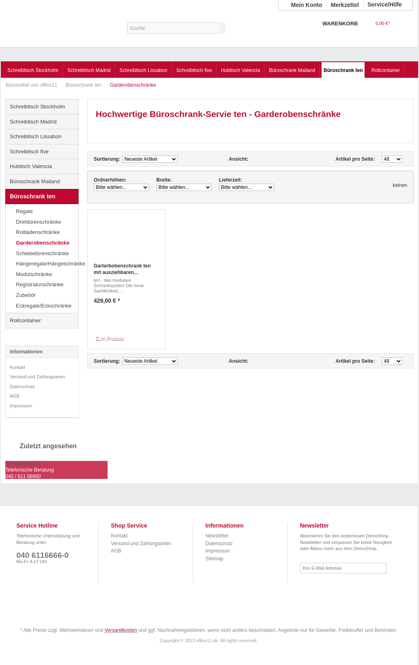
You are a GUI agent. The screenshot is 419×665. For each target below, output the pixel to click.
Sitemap (214, 559)
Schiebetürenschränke (42, 253)
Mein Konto (306, 5)
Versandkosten (120, 630)
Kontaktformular (22, 464)
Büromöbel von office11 (54, 30)
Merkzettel (344, 5)
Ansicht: (238, 159)
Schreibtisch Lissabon (35, 136)
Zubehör (26, 295)
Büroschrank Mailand (35, 181)
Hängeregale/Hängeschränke (47, 264)
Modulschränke (34, 274)
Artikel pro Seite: (355, 159)
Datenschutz (22, 386)
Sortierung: (107, 159)
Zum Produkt (110, 338)
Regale (24, 211)
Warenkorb (402, 28)
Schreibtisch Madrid (33, 122)
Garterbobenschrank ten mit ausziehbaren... (122, 269)
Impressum (21, 405)
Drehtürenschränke (38, 222)
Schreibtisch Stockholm (37, 106)
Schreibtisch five (29, 151)
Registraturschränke (39, 284)
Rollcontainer (25, 320)
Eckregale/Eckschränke (44, 306)
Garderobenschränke (43, 243)
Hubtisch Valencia (31, 166)
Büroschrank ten (84, 85)
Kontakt (17, 367)
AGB (14, 395)
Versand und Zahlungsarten (37, 376)
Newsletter (217, 536)
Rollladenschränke (38, 232)
